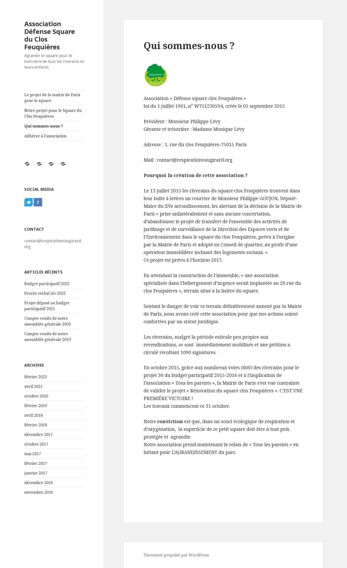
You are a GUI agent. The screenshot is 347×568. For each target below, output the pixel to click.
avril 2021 (33, 386)
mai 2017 (32, 453)
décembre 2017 (38, 434)
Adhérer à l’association (45, 136)
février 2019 (35, 405)
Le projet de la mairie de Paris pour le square (52, 97)
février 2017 (35, 463)
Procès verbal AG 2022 (45, 293)
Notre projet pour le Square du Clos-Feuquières (53, 113)
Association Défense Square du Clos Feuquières (49, 35)
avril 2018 (33, 415)
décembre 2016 (38, 482)
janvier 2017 (35, 473)
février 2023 (35, 376)
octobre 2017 (36, 444)
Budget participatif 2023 (46, 283)
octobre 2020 (36, 396)
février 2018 (35, 425)
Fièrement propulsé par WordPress (176, 555)
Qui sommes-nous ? (43, 126)
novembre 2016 (38, 492)
